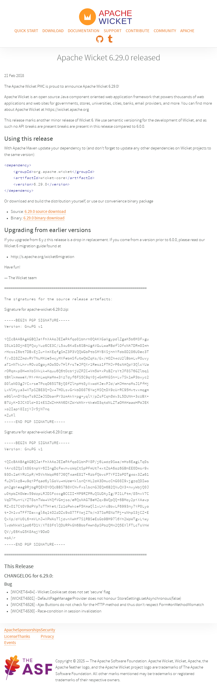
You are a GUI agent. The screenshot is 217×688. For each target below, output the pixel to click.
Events (10, 643)
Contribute (137, 31)
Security (48, 630)
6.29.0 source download (45, 212)
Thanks (23, 637)
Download (53, 31)
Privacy (47, 637)
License (10, 637)
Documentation (83, 31)
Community (165, 31)
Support (112, 31)
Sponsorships (29, 630)
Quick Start (26, 31)
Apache (187, 31)
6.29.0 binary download (43, 218)
